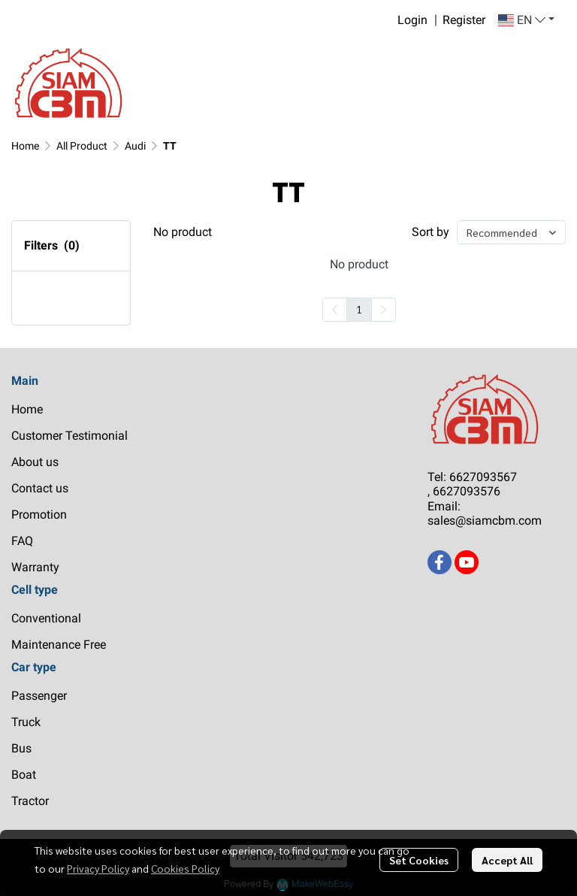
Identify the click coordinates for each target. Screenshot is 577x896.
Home (25, 146)
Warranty (35, 567)
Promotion (39, 514)
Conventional (46, 618)
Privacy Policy (98, 868)
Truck (26, 722)
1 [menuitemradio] (359, 309)
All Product (81, 146)
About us (35, 462)
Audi (135, 146)
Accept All (507, 860)
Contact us (39, 488)
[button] (526, 20)
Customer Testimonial (69, 435)
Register (464, 20)
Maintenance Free (58, 644)
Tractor (30, 801)
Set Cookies (419, 860)
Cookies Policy (185, 868)
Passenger (39, 696)
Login (412, 20)
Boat (23, 774)
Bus (21, 748)
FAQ (22, 541)
